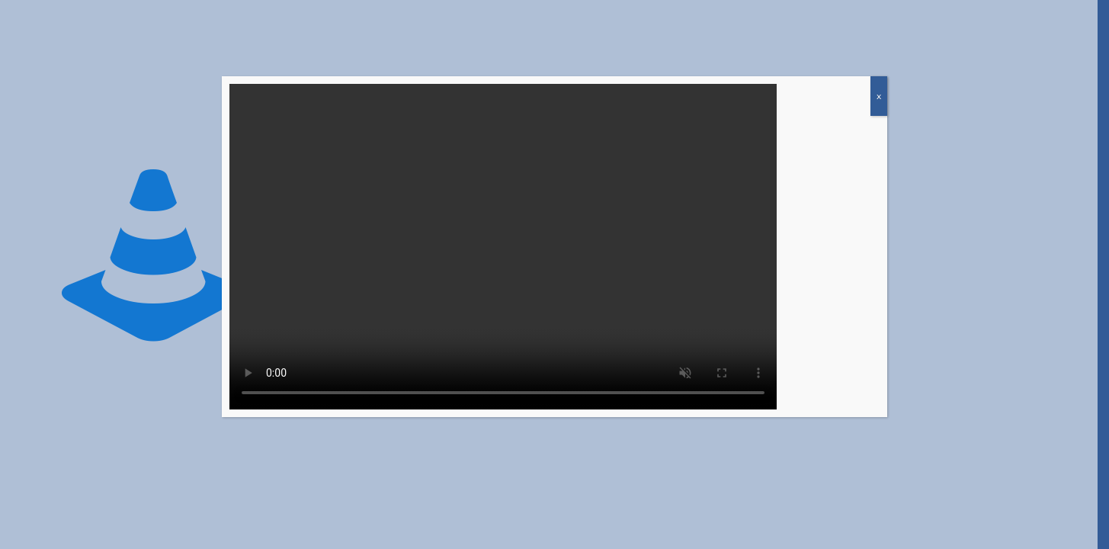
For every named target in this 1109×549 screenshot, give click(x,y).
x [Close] (879, 96)
